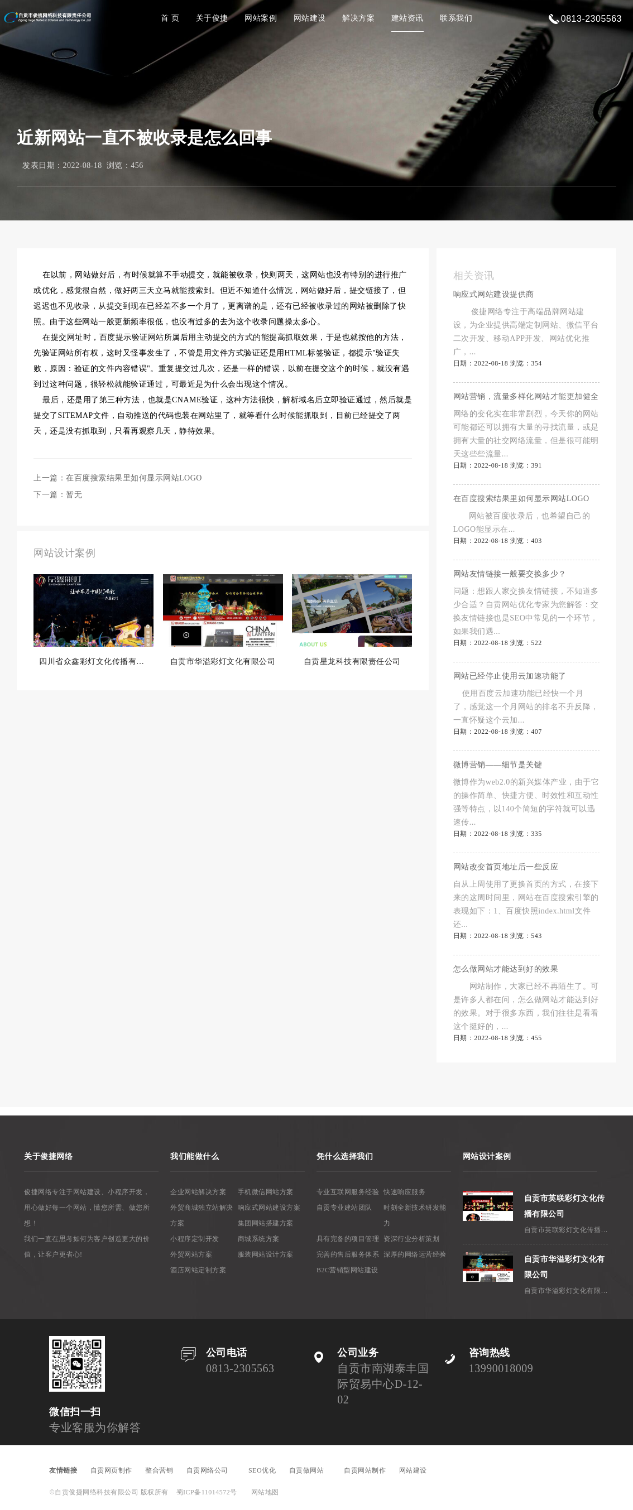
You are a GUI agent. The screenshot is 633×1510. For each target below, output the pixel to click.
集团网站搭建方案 (266, 1223)
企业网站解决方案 (198, 1192)
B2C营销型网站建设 (347, 1270)
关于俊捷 (212, 18)
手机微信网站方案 (266, 1192)
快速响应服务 (404, 1192)
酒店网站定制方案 (198, 1270)
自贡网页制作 (111, 1470)
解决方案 (358, 18)
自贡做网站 (310, 1470)
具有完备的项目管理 (348, 1239)
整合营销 (159, 1470)
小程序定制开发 (194, 1239)
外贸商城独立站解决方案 (201, 1215)
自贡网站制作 (365, 1470)
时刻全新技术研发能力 (415, 1215)
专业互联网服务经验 (348, 1192)
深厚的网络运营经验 (415, 1254)
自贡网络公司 (211, 1470)
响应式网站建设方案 (269, 1207)
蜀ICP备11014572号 (206, 1492)
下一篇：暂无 (57, 494)
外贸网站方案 (191, 1254)
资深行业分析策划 (411, 1239)
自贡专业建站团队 (344, 1207)
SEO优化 (262, 1470)
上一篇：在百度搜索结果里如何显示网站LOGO (117, 478)
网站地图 (265, 1492)
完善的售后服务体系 (348, 1254)
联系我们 (456, 18)
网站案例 (260, 18)
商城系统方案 (259, 1239)
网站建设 (310, 18)
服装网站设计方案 (266, 1254)
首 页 (170, 18)
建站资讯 (407, 18)
